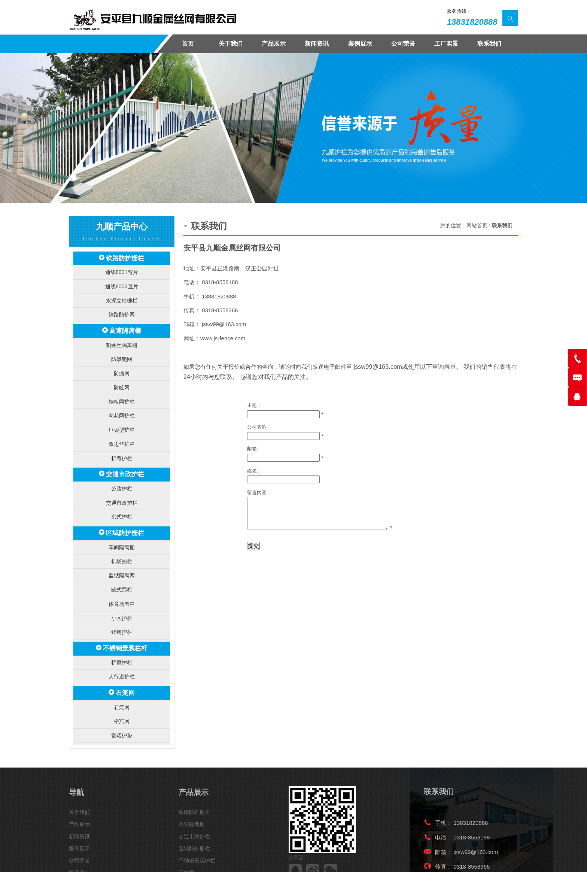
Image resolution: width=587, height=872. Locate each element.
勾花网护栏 (121, 407)
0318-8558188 (472, 812)
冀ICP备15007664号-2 (267, 860)
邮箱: (252, 446)
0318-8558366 (472, 842)
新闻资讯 (317, 43)
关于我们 (231, 43)
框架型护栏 (121, 420)
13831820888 (472, 22)
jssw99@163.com (375, 366)
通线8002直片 (121, 284)
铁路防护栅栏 (125, 258)
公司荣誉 (403, 43)
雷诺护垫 (121, 711)
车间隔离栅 (121, 532)
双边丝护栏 (121, 434)
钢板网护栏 (121, 393)
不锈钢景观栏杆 (125, 628)
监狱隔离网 (121, 559)
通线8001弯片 (121, 271)
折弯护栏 (121, 447)
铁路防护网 (121, 311)
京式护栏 (121, 503)
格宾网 (121, 698)
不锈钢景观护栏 (197, 836)
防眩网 (121, 380)
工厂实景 (446, 43)
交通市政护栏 (125, 463)
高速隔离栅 (125, 326)
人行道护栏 (121, 655)
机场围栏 (121, 546)
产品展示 (274, 43)
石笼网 (125, 671)
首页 (188, 43)
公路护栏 (121, 476)
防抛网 (121, 367)
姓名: (252, 468)
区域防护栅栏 (125, 519)
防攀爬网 (121, 353)
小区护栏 (121, 599)
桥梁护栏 (121, 641)
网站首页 (476, 225)
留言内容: (257, 490)
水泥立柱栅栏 (121, 298)
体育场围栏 (121, 586)
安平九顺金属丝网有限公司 (126, 860)
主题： (254, 402)
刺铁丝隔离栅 (121, 340)
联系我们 (489, 43)
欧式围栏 (121, 572)
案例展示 (360, 43)
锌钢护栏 (121, 613)
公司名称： (259, 424)
